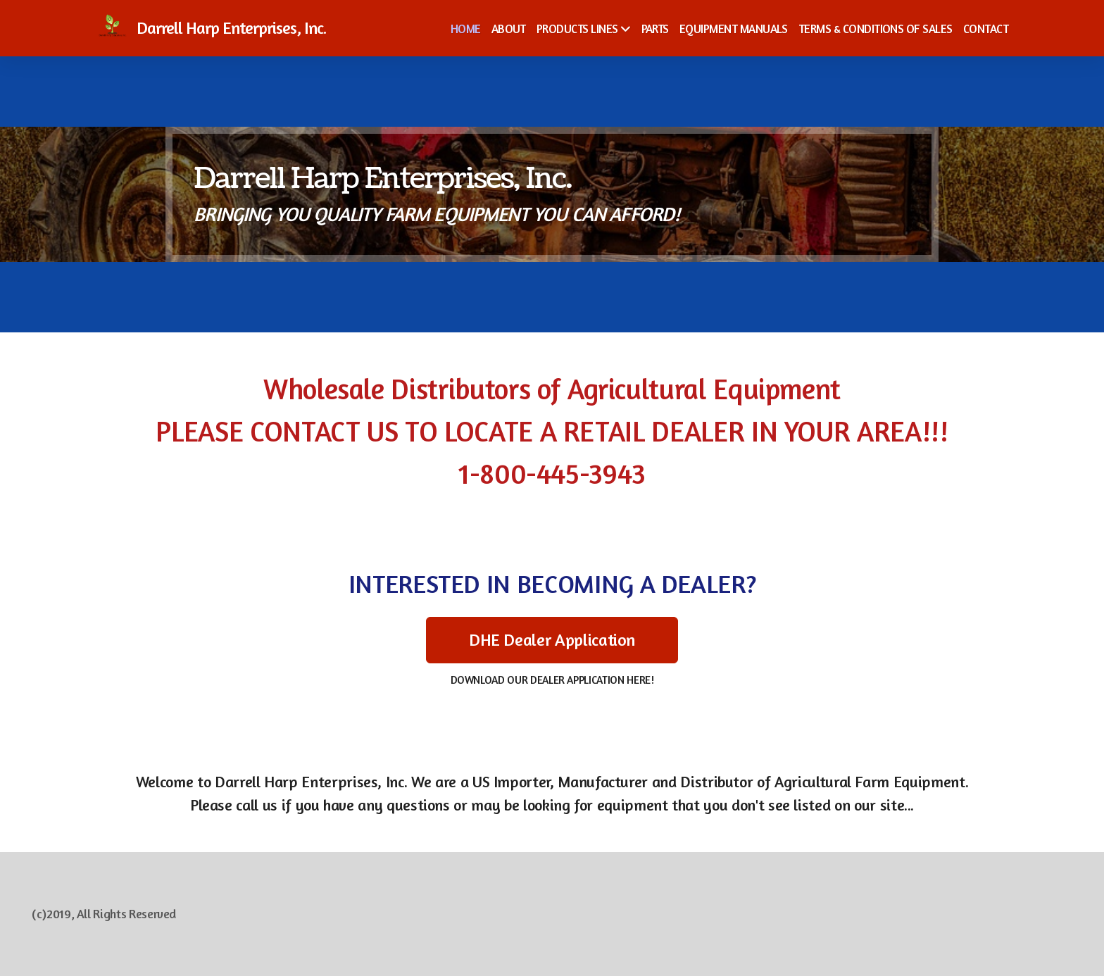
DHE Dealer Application (552, 640)
